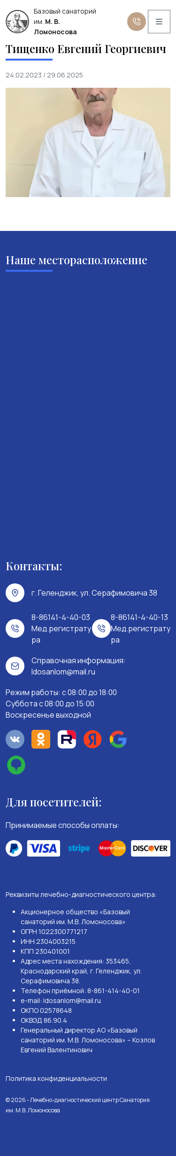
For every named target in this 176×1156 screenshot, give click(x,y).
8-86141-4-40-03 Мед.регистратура (61, 628)
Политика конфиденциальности (56, 1078)
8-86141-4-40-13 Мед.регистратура (140, 628)
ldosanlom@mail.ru (63, 671)
